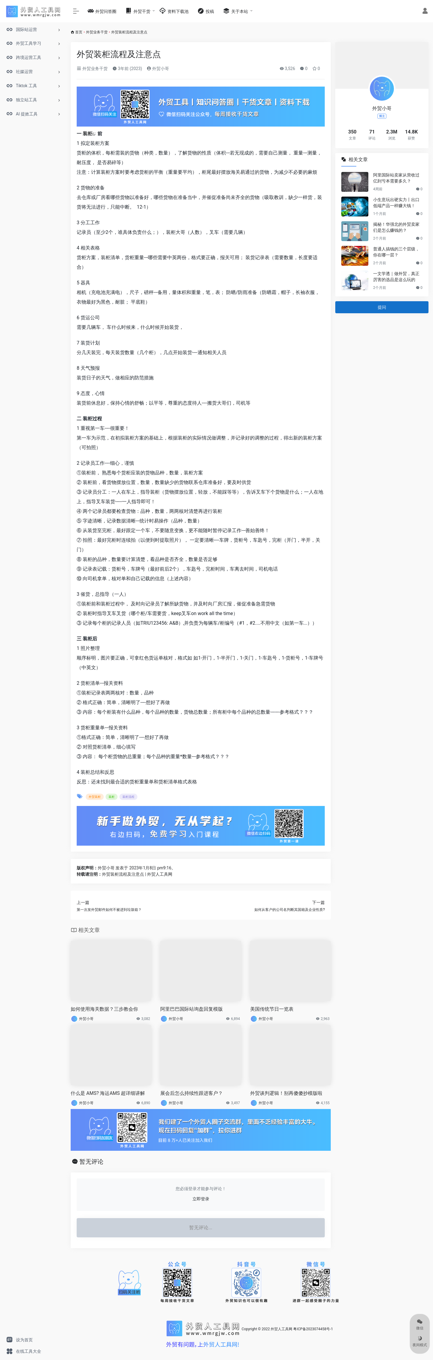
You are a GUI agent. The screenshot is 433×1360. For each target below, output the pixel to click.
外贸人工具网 (281, 1329)
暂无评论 (91, 1161)
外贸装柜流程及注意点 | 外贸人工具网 (137, 874)
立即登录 (200, 1198)
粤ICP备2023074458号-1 (313, 1329)
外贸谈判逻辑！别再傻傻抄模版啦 (286, 1093)
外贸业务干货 (97, 32)
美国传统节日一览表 (271, 1009)
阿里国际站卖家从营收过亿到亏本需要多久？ (396, 178)
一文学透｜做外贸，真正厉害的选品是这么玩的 (396, 276)
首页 (78, 32)
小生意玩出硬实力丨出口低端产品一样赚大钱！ (396, 202)
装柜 (87, 133)
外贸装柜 (95, 796)
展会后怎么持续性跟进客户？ (191, 1093)
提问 (382, 307)
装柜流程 (128, 796)
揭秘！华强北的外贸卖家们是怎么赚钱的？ (396, 227)
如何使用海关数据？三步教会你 (104, 1009)
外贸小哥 (158, 68)
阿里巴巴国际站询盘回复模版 (191, 1009)
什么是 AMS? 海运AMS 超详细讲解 (108, 1093)
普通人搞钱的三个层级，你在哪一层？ (396, 252)
